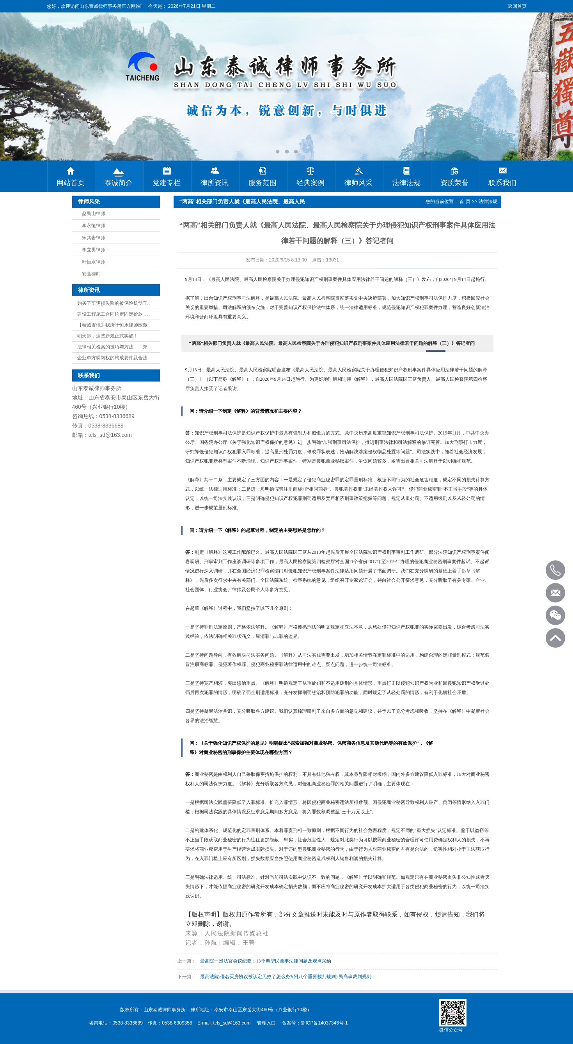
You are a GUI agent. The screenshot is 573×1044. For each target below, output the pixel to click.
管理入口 (266, 1023)
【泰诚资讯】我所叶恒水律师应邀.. (113, 325)
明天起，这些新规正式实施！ (107, 336)
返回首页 (517, 6)
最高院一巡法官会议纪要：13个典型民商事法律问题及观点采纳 (265, 961)
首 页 (464, 201)
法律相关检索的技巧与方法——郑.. (113, 347)
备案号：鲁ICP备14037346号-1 (315, 1023)
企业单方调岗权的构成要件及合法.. (113, 357)
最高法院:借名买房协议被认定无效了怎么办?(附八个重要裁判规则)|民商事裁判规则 (285, 976)
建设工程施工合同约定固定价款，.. (113, 314)
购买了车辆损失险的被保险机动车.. (113, 303)
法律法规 (488, 201)
